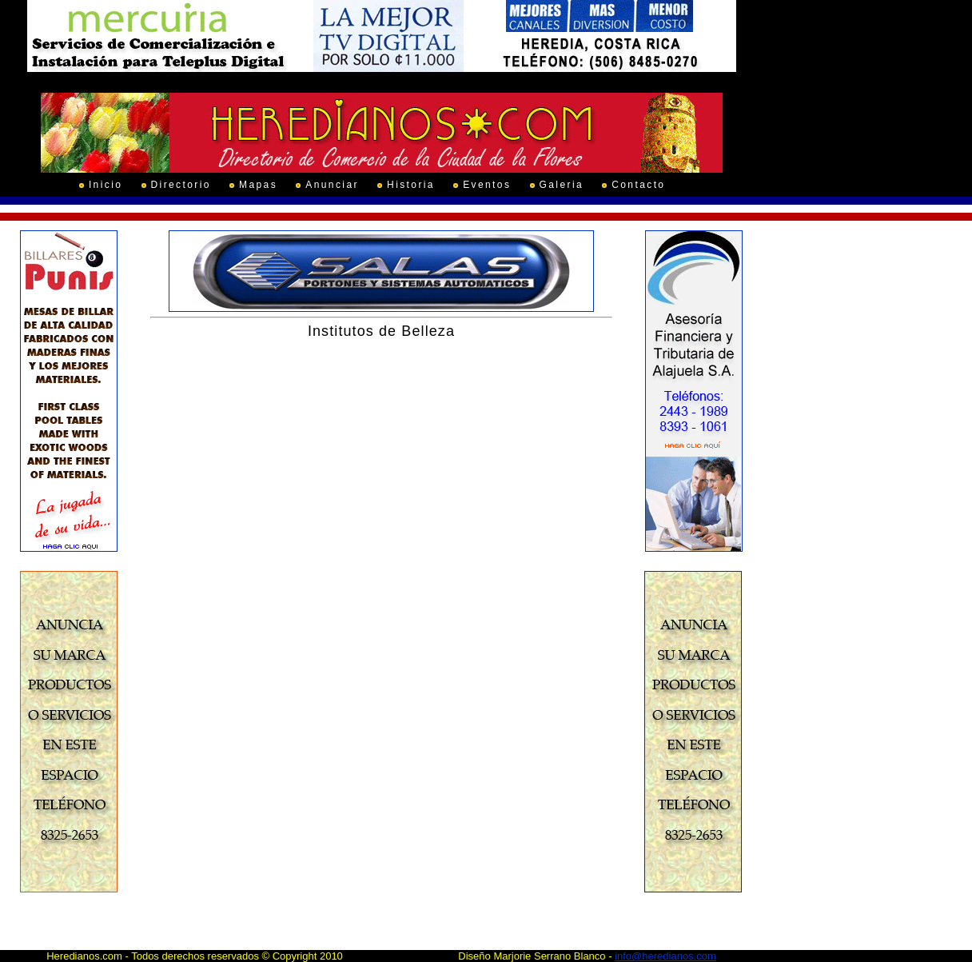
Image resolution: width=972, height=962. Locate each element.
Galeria (562, 184)
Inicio (105, 184)
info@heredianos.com (665, 956)
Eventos (487, 184)
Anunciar (332, 184)
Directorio (181, 184)
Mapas (258, 184)
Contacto (638, 184)
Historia (411, 184)
